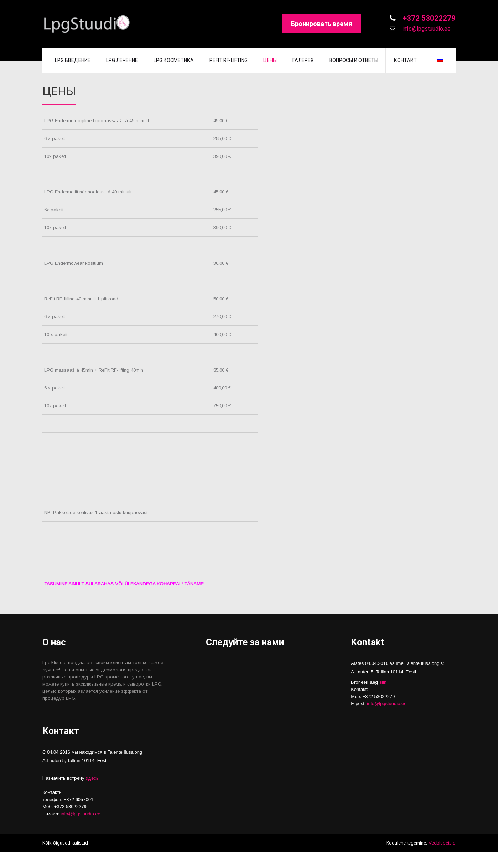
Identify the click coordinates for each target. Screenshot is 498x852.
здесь (92, 778)
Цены (270, 60)
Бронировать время (321, 23)
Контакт (405, 60)
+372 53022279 (428, 18)
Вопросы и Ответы (353, 60)
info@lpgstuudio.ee (426, 28)
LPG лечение (122, 60)
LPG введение (72, 60)
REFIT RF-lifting (228, 60)
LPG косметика (174, 60)
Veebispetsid (442, 843)
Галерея (302, 60)
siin (383, 682)
